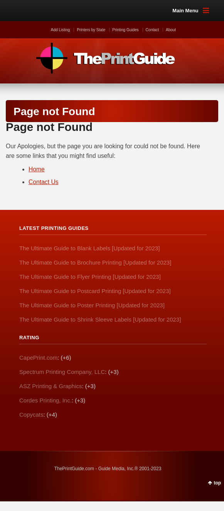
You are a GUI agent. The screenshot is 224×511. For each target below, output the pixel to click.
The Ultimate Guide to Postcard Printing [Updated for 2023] (95, 291)
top (217, 483)
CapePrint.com (38, 357)
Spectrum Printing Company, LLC (62, 372)
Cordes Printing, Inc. (45, 400)
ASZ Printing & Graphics (50, 386)
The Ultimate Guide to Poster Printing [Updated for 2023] (92, 305)
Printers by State (91, 30)
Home (37, 169)
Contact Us (44, 182)
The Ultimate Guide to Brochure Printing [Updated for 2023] (95, 262)
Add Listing (60, 30)
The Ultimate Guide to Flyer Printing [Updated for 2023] (90, 276)
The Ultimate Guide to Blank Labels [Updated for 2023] (89, 248)
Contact (152, 30)
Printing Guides (125, 30)
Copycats (31, 414)
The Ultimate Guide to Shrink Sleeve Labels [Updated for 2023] (100, 319)
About (171, 30)
